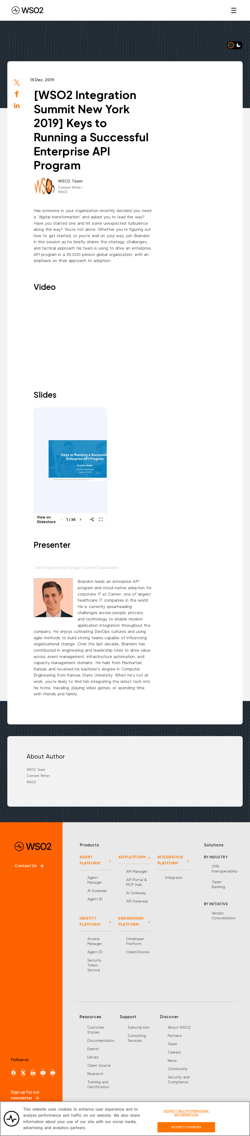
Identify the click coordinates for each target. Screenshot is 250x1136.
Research (95, 1073)
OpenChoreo (137, 952)
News (172, 1060)
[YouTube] (43, 1072)
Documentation (101, 1040)
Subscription (139, 1027)
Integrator (174, 877)
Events (93, 1048)
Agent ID (95, 899)
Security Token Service (94, 965)
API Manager (136, 871)
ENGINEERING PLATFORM (131, 921)
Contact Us (29, 865)
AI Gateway (97, 890)
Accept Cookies (186, 1127)
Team (172, 1044)
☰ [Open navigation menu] (234, 10)
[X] (23, 1072)
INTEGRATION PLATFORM (170, 860)
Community (178, 1068)
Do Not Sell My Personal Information (186, 1113)
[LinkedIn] (33, 1072)
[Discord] (52, 1072)
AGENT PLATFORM (90, 860)
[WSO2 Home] (27, 10)
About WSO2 (179, 1027)
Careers (174, 1052)
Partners (175, 1035)
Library (93, 1057)
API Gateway (137, 901)
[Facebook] (13, 1072)
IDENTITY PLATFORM (90, 921)
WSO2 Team (70, 180)
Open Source (99, 1065)
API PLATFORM (132, 857)
